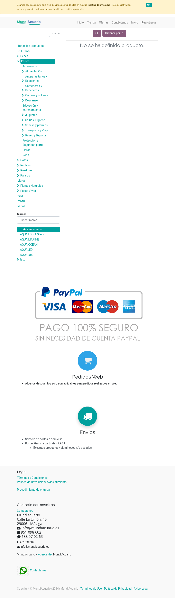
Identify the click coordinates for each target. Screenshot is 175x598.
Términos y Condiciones (32, 477)
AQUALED (26, 249)
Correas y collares (36, 95)
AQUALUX (26, 254)
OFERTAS (24, 51)
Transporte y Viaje (36, 130)
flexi (20, 196)
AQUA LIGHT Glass (32, 234)
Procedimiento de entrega (33, 489)
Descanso (31, 100)
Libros (26, 150)
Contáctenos (25, 510)
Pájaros (25, 175)
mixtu (21, 201)
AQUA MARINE (29, 239)
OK (148, 4)
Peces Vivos (28, 190)
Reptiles (25, 165)
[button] (114, 33)
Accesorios (29, 66)
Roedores (26, 170)
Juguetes (31, 115)
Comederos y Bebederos (33, 88)
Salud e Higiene (35, 120)
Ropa (25, 155)
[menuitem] (80, 22)
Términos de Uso (91, 588)
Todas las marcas (31, 229)
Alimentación (33, 71)
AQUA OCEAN (29, 244)
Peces (24, 56)
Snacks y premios (36, 125)
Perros (25, 61)
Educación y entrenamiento (31, 107)
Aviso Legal (141, 588)
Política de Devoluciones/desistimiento (41, 482)
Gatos (24, 160)
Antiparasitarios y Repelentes (36, 78)
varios (21, 206)
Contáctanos (31, 570)
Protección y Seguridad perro (32, 142)
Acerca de (45, 554)
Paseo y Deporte (35, 135)
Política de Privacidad (117, 588)
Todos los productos (31, 45)
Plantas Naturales (31, 185)
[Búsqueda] (97, 33)
